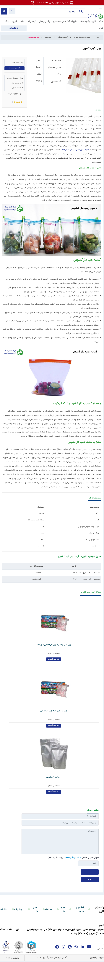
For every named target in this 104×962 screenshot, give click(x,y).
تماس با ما (34, 909)
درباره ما (62, 909)
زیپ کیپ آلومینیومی (51, 777)
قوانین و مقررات (80, 909)
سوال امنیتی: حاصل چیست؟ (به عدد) (73, 857)
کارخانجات (18, 909)
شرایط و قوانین (96, 957)
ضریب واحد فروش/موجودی (89, 526)
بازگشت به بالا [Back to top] (12, 958)
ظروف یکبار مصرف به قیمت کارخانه (75, 149)
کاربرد (97, 520)
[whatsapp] (76, 947)
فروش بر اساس (94, 533)
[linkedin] (82, 947)
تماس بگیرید (14, 68)
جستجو (81, 11)
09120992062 (52, 2)
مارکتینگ (49, 957)
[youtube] (89, 947)
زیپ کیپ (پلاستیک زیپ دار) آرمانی (51, 711)
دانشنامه (3, 909)
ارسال (90, 872)
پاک (89, 879)
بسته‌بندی (56, 60)
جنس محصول (54, 67)
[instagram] (63, 947)
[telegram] (57, 947)
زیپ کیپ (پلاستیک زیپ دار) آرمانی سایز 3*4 (52, 644)
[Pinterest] (70, 947)
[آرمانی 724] (95, 9)
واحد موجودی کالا (93, 539)
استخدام (48, 909)
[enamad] (6, 946)
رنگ (59, 74)
